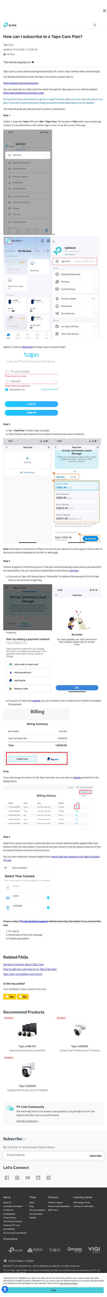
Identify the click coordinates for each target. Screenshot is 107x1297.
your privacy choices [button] (68, 1283)
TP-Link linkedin (38, 1177)
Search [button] (95, 23)
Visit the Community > (27, 1121)
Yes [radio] (11, 996)
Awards (32, 1217)
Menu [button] (102, 23)
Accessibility (9, 1229)
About (7, 1197)
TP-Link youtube (27, 1177)
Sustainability (9, 1214)
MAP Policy (53, 1210)
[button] (32, 63)
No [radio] (24, 996)
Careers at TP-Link (11, 1225)
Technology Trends (81, 1202)
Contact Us (8, 1210)
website (36, 700)
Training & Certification (83, 1206)
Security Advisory (37, 1210)
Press (32, 1197)
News (31, 1202)
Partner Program (55, 1202)
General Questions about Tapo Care (23, 964)
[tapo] (55, 1250)
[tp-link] (16, 1250)
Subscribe (96, 1155)
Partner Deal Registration (59, 1206)
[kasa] (35, 1250)
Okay (54, 1290)
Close (104, 11)
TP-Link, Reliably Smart (10, 24)
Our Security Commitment (15, 1233)
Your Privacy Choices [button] (12, 1221)
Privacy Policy (9, 1217)
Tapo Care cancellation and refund (22, 974)
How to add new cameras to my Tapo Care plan (30, 969)
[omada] (74, 1250)
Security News (35, 1214)
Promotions (10, 1238)
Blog (31, 1206)
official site (27, 347)
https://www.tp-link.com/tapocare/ (20, 83)
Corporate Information (13, 1206)
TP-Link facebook (6, 1177)
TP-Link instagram (17, 1177)
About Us (7, 1202)
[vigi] (94, 1250)
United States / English (18, 1261)
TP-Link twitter (48, 1177)
